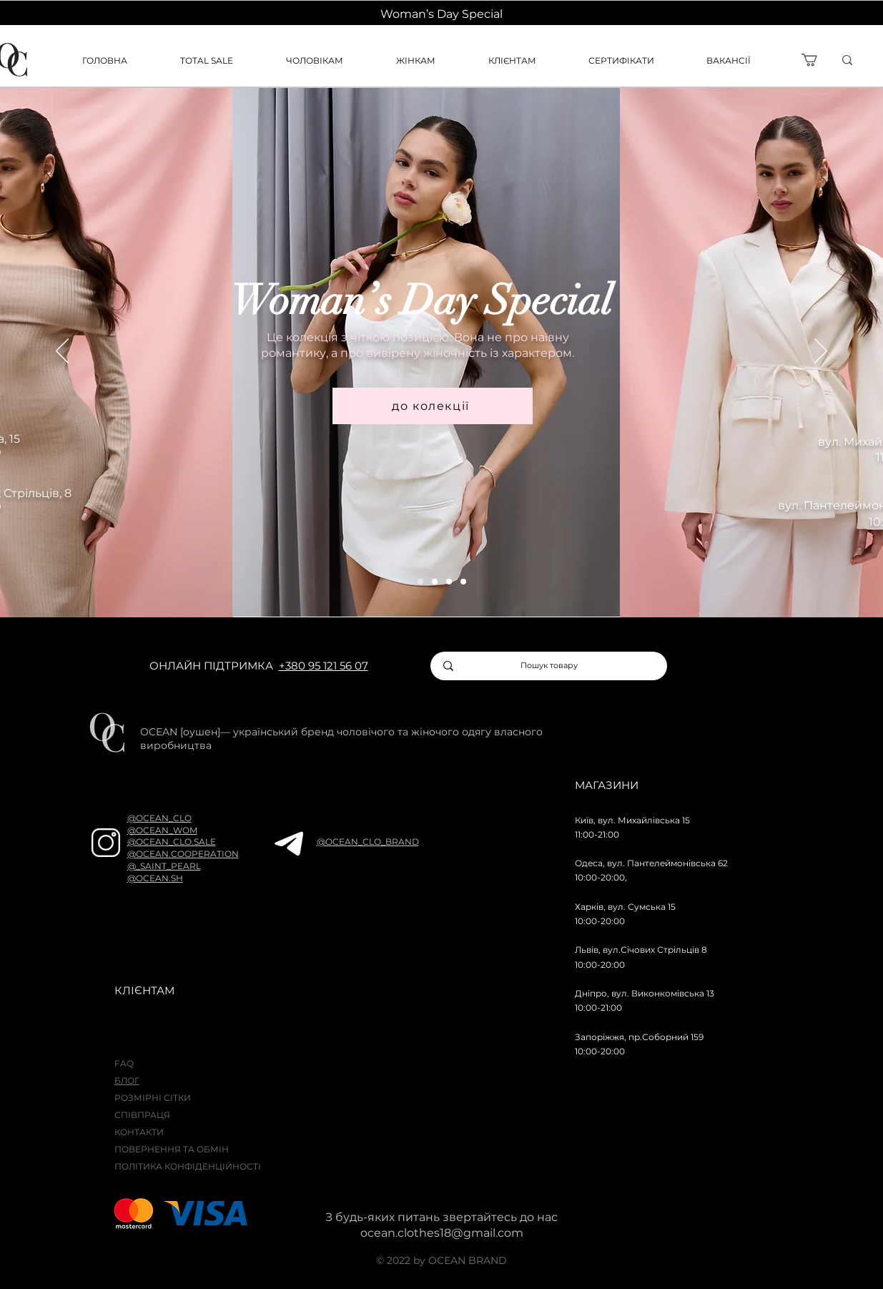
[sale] (463, 581)
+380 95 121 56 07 (323, 665)
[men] (449, 581)
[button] (528, 60)
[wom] (420, 581)
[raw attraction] (435, 581)
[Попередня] (62, 352)
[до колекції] (432, 406)
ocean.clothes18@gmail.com (441, 1233)
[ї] (869, 60)
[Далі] (820, 352)
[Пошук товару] (549, 666)
